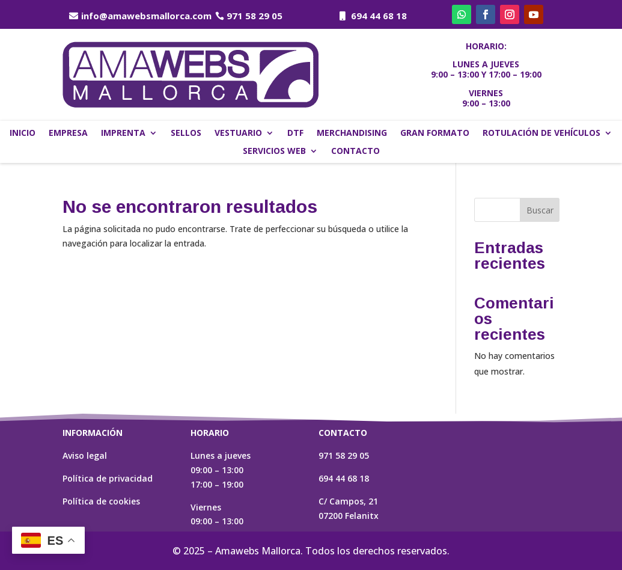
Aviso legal (85, 455)
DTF (295, 133)
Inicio (22, 133)
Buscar (539, 210)
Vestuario (238, 133)
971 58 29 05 (254, 16)
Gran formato (434, 133)
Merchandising (352, 133)
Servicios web (274, 151)
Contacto (355, 151)
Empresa (68, 133)
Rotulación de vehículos (541, 133)
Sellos (186, 133)
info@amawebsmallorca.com (146, 16)
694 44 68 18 (379, 16)
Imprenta (123, 133)
